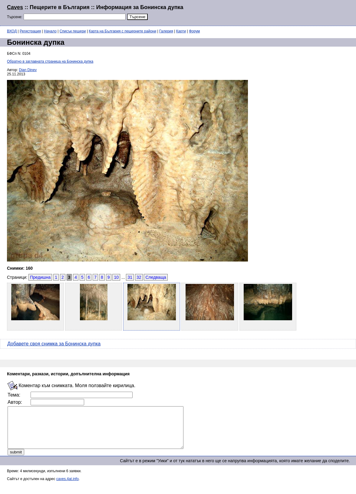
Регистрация (30, 31)
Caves (15, 7)
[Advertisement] (275, 12)
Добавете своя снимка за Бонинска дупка (54, 343)
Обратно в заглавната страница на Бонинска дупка (50, 61)
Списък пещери (73, 31)
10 (116, 277)
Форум (194, 31)
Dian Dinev (28, 70)
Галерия (166, 31)
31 (129, 277)
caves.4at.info (67, 487)
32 (139, 277)
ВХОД (12, 31)
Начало (50, 31)
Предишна (40, 277)
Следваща (155, 277)
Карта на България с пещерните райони (122, 31)
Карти (181, 31)
